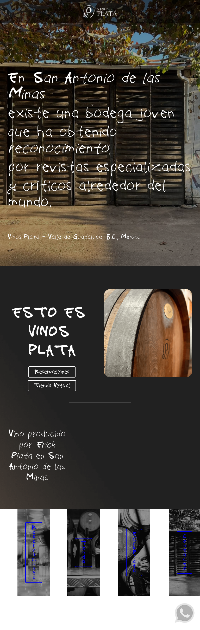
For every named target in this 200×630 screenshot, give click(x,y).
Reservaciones (52, 371)
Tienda (84, 555)
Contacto (185, 555)
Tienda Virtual (51, 384)
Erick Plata (135, 555)
